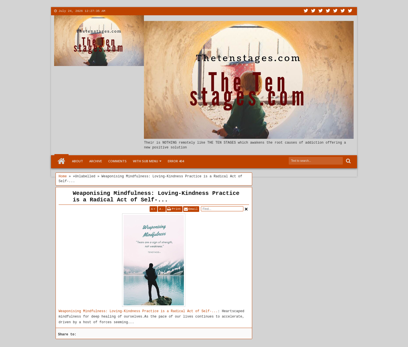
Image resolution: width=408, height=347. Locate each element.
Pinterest (350, 11)
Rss (328, 11)
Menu (164, 11)
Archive (95, 161)
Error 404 (176, 161)
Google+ (320, 11)
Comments (117, 161)
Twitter (306, 11)
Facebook (313, 11)
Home (61, 161)
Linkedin (335, 11)
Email (193, 209)
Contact (130, 11)
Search (348, 161)
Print (176, 209)
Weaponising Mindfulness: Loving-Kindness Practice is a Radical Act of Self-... (156, 196)
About (113, 11)
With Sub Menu (145, 161)
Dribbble (343, 11)
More (147, 11)
